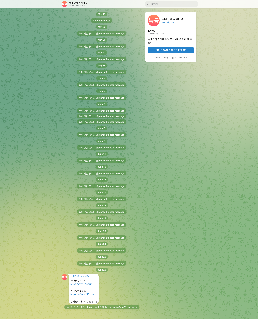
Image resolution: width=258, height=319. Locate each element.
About (157, 57)
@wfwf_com (168, 22)
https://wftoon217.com (82, 294)
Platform (183, 57)
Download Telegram (170, 50)
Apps (173, 57)
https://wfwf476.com (81, 284)
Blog (166, 57)
